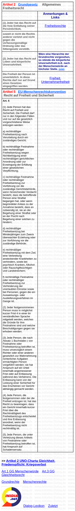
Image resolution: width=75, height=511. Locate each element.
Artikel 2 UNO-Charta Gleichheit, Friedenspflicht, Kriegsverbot (28, 462)
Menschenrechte (35, 481)
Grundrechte (10, 481)
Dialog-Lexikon (34, 506)
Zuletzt (53, 506)
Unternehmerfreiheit (55, 82)
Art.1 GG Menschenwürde (20, 471)
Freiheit (55, 78)
